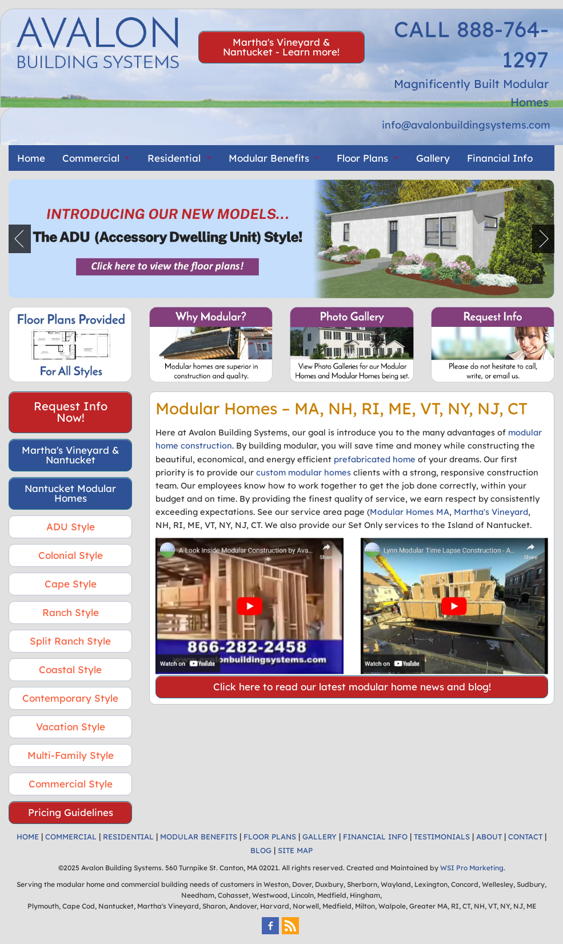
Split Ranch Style (70, 641)
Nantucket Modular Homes (70, 493)
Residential (174, 158)
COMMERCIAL (71, 836)
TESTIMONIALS (442, 836)
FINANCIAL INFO (375, 836)
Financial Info (500, 158)
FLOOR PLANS (269, 836)
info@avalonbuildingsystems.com (466, 124)
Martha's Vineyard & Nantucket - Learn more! (281, 47)
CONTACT (525, 836)
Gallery (433, 158)
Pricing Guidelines (70, 812)
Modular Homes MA (409, 511)
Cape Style (71, 584)
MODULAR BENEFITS (198, 836)
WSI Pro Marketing (472, 867)
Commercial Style (71, 784)
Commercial (90, 158)
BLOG (260, 850)
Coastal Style (70, 669)
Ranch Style (70, 612)
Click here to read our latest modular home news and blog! (352, 687)
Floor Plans (362, 158)
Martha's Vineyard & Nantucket (70, 455)
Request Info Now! (70, 412)
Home (31, 158)
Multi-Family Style (70, 755)
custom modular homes (303, 472)
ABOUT (489, 836)
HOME (28, 836)
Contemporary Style (70, 698)
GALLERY (319, 836)
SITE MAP (295, 850)
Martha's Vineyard (491, 511)
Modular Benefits (269, 158)
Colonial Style (70, 555)
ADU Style (70, 527)
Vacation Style (70, 727)
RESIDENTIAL (128, 836)
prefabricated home (375, 459)
